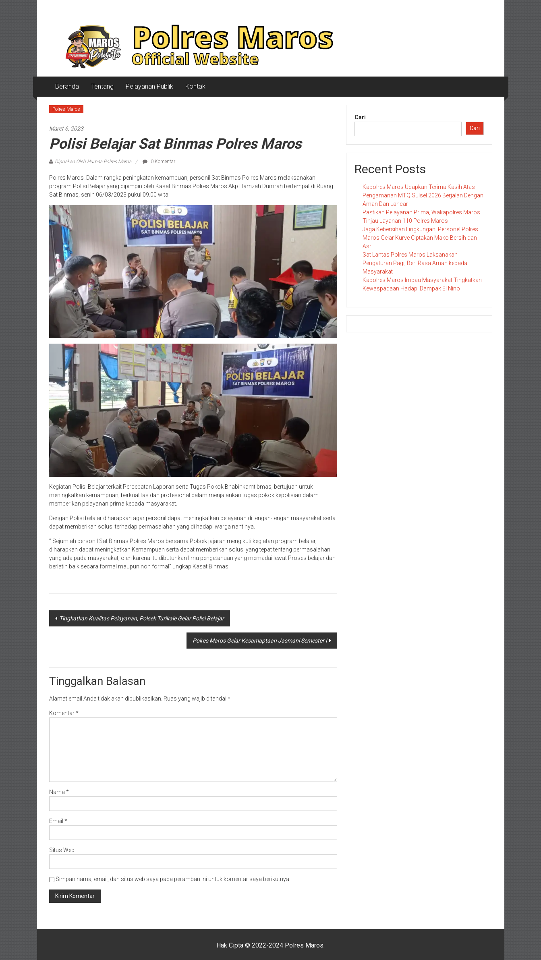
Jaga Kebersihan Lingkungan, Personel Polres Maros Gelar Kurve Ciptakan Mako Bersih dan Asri (420, 237)
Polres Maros (66, 109)
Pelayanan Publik (149, 86)
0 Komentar (159, 161)
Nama (59, 792)
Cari (360, 117)
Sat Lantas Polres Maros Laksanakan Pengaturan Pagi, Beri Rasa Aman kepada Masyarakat (415, 263)
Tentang (102, 86)
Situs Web (62, 850)
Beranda (67, 86)
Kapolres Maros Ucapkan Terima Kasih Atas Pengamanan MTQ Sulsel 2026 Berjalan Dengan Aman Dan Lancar (423, 195)
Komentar (64, 713)
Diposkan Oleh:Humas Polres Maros (93, 161)
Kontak (195, 86)
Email (58, 821)
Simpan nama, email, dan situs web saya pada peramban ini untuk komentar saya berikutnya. (173, 879)
